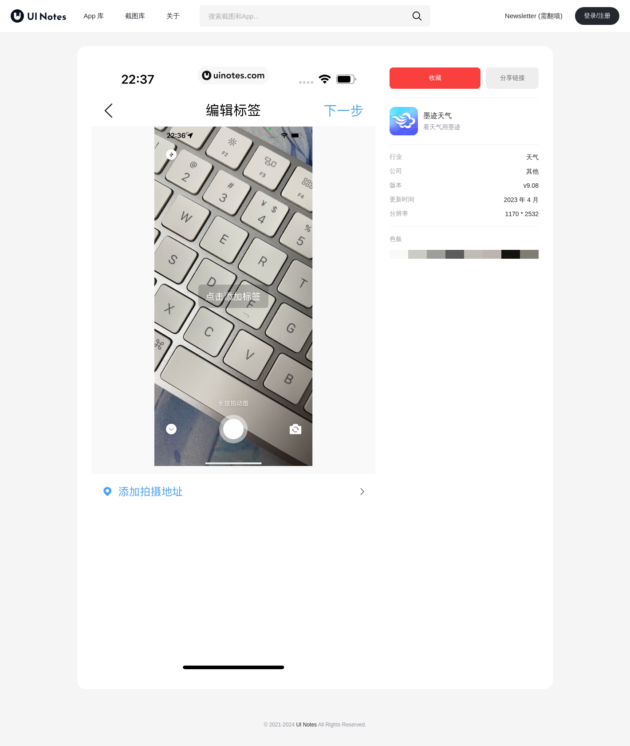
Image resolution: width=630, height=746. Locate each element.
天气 (532, 157)
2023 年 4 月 (521, 199)
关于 (173, 16)
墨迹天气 (437, 115)
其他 (532, 171)
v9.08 (531, 185)
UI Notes (306, 725)
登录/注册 (597, 15)
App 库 (94, 16)
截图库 (135, 16)
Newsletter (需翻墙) (534, 16)
